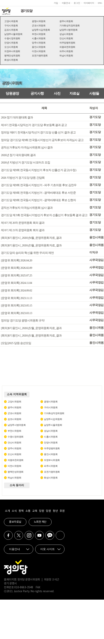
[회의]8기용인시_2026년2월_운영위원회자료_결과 (31, 327)
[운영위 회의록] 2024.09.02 (16, 290)
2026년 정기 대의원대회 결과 (18, 154)
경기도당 (26, 11)
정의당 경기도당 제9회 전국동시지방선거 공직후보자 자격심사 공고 (42, 139)
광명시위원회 (38, 21)
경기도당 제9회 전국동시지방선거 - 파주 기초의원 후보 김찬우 (39, 185)
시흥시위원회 (38, 38)
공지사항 (37, 93)
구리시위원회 (11, 25)
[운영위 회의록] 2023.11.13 (16, 297)
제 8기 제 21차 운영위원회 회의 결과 (22, 230)
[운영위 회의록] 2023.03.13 (16, 312)
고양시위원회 (11, 21)
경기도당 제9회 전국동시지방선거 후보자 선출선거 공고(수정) (38, 170)
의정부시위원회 (12, 51)
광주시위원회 (66, 21)
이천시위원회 (38, 51)
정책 (21, 511)
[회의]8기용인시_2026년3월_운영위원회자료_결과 (31, 245)
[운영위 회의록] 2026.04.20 (16, 260)
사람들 (94, 93)
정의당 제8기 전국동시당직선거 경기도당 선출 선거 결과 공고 (38, 132)
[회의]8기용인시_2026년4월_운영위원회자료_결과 (31, 237)
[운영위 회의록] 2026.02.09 (16, 267)
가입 (56, 3)
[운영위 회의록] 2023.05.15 (16, 305)
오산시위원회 (11, 47)
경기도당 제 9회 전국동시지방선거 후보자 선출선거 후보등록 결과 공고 (44, 215)
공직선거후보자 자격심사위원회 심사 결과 (27, 147)
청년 (55, 511)
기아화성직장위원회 (69, 25)
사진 (57, 93)
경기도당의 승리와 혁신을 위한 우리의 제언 (27, 252)
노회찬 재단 (40, 522)
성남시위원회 (66, 34)
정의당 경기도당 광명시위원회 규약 (22, 320)
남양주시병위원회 (68, 29)
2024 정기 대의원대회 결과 (17, 117)
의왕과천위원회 (67, 47)
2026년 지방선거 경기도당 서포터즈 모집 (25, 162)
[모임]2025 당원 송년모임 (16, 342)
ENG (100, 3)
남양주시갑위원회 (41, 29)
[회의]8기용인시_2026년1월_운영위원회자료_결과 (31, 335)
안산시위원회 (66, 38)
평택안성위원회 (12, 55)
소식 (14, 511)
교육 (34, 511)
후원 (62, 511)
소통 (27, 511)
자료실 (74, 93)
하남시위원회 (66, 55)
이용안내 (66, 3)
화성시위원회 (11, 60)
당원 (41, 511)
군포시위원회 (38, 25)
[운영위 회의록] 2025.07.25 (16, 275)
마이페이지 (89, 3)
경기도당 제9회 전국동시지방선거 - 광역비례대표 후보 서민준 (38, 192)
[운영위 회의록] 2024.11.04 (16, 282)
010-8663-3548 (23, 587)
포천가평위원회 (40, 55)
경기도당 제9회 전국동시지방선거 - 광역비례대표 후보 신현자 (38, 200)
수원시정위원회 (12, 38)
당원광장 (12, 93)
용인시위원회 (38, 47)
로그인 (77, 3)
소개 (7, 511)
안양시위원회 (11, 42)
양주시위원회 (38, 42)
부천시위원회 (38, 34)
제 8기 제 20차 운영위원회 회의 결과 (22, 222)
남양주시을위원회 (13, 34)
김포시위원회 (11, 29)
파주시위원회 (66, 51)
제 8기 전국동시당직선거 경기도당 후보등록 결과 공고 (34, 124)
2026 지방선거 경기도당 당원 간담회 (23, 177)
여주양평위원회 (67, 42)
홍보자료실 (15, 522)
